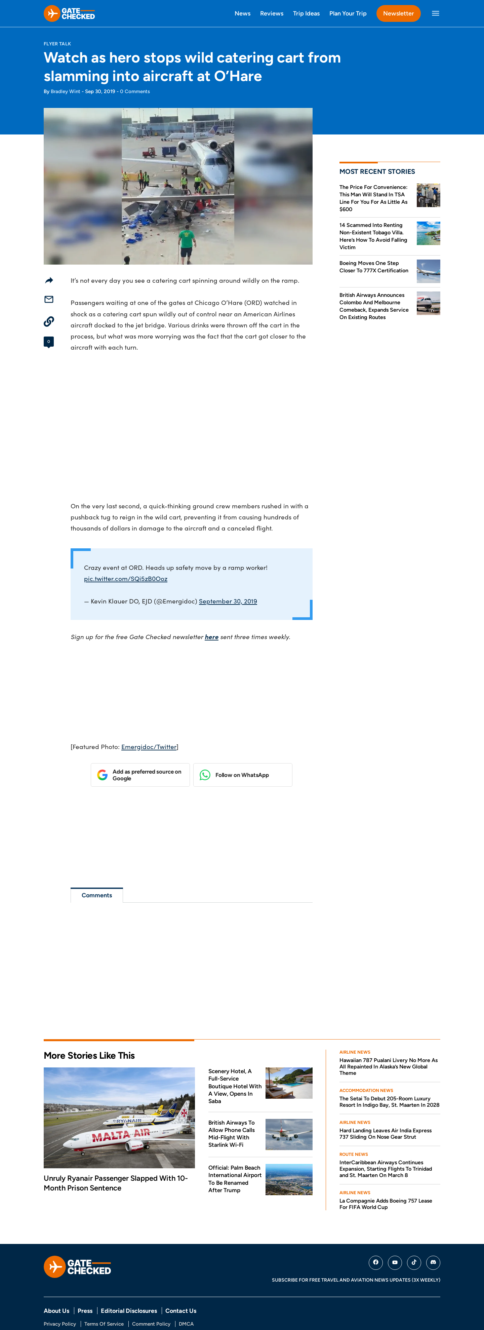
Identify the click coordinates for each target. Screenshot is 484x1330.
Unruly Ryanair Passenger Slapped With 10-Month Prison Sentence (116, 1162)
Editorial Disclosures (129, 1290)
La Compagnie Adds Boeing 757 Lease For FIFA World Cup (385, 1183)
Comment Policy (151, 1303)
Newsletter (398, 13)
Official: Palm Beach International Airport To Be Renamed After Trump (235, 1158)
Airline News (354, 1031)
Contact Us (180, 1290)
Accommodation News (366, 1069)
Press (85, 1290)
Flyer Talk (57, 43)
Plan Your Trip (348, 13)
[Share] (49, 280)
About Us (56, 1290)
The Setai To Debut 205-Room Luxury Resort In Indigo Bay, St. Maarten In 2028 (389, 1081)
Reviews (271, 13)
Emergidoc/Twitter (148, 746)
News (242, 13)
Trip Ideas (306, 13)
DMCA (186, 1303)
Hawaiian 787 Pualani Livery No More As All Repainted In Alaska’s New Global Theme (388, 1046)
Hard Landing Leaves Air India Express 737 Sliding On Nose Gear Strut (385, 1113)
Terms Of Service (104, 1303)
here (211, 636)
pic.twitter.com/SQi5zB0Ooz (125, 578)
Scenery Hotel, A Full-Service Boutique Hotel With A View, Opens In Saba (235, 1065)
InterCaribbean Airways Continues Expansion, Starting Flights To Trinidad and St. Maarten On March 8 (385, 1148)
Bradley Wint (65, 91)
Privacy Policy (60, 1303)
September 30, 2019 (228, 600)
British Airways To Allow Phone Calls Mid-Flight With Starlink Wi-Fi (231, 1113)
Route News (353, 1133)
